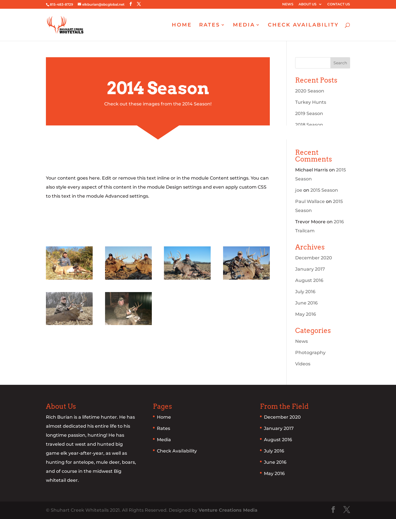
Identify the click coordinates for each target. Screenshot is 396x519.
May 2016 (305, 314)
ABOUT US (308, 4)
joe (298, 190)
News (301, 341)
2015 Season (324, 190)
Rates (163, 428)
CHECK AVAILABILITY (303, 25)
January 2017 (310, 269)
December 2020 (313, 257)
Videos (302, 363)
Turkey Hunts (310, 102)
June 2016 (306, 303)
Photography (310, 352)
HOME (182, 25)
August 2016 (309, 280)
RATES (209, 25)
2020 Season (309, 91)
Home (164, 417)
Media (164, 439)
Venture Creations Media (228, 510)
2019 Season (309, 113)
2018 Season (309, 124)
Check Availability (177, 451)
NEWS (287, 4)
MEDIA (244, 25)
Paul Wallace (310, 201)
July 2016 (305, 291)
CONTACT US (338, 4)
